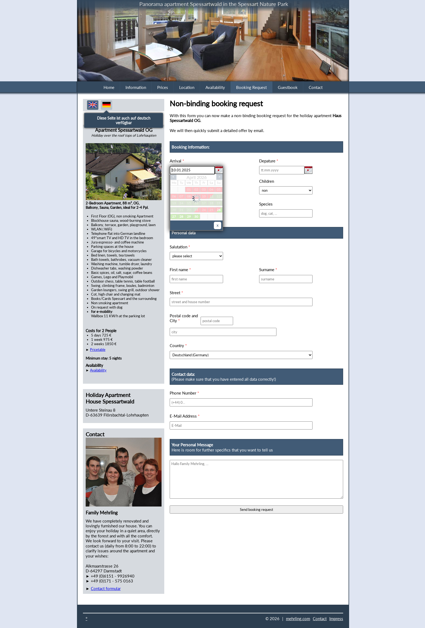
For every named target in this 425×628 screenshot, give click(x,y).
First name (180, 269)
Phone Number (184, 392)
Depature (268, 160)
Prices (162, 87)
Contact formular (106, 588)
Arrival (177, 160)
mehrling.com (298, 618)
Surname (268, 269)
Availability (215, 87)
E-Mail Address (184, 416)
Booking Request (251, 87)
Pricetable (97, 349)
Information (135, 87)
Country (178, 345)
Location (186, 87)
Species (266, 203)
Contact (316, 87)
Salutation (180, 246)
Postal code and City (184, 318)
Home (109, 87)
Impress (336, 618)
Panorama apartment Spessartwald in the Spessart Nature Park (213, 4)
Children (266, 181)
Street (176, 292)
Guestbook (288, 87)
